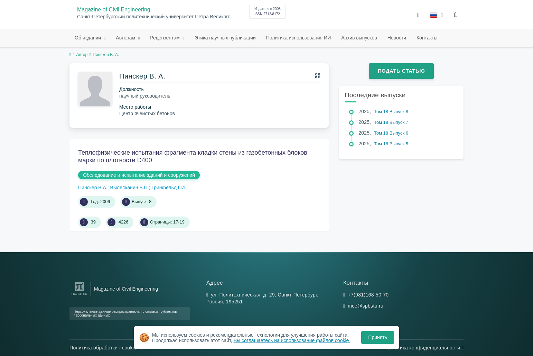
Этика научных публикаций (225, 37)
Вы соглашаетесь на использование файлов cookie (292, 340)
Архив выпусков (359, 37)
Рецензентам (165, 37)
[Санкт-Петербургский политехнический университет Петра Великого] (79, 295)
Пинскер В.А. (92, 187)
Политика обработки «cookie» (106, 347)
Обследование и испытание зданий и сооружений (139, 175)
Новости (396, 37)
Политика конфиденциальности (424, 347)
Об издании (88, 37)
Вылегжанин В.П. (129, 187)
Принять (377, 337)
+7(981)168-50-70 (368, 295)
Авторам (126, 37)
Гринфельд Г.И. (168, 187)
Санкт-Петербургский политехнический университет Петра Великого (154, 16)
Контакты (427, 37)
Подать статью (401, 71)
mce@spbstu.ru (365, 306)
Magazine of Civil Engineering (113, 9)
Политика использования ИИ (298, 37)
